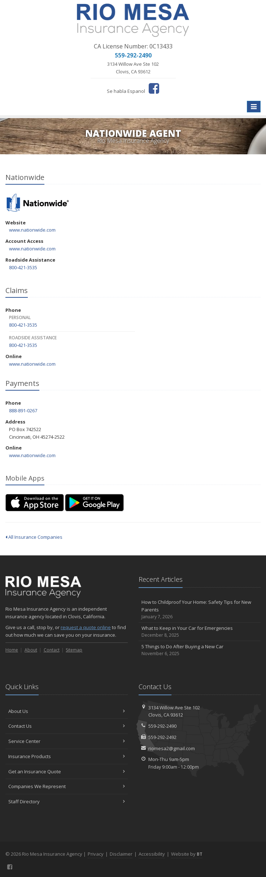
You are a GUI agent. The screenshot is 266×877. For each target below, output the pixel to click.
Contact (52, 650)
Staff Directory (66, 801)
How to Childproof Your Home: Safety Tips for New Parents (199, 609)
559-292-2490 (162, 726)
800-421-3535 (23, 267)
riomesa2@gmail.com (171, 748)
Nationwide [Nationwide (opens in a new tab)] (37, 203)
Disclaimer (121, 854)
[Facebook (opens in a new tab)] (154, 88)
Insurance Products (66, 756)
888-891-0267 (23, 410)
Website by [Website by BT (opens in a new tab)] (186, 854)
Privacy (96, 854)
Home (11, 650)
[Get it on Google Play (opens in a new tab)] (94, 502)
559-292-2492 (162, 737)
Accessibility (152, 854)
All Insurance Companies (33, 537)
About (31, 650)
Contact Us (66, 726)
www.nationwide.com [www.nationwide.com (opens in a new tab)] (32, 230)
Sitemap (74, 650)
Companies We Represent (66, 786)
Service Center (66, 741)
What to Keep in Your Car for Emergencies (199, 632)
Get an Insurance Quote (66, 771)
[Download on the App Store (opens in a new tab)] (34, 502)
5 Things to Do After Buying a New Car (199, 650)
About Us (66, 711)
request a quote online (86, 627)
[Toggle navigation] (254, 106)
